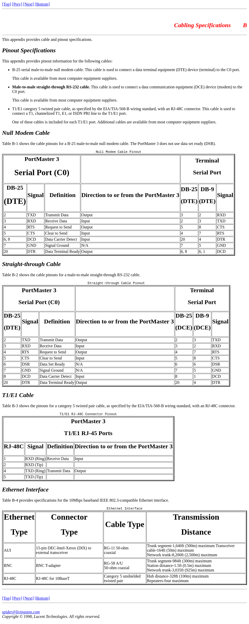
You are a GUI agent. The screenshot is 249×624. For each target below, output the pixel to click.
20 (183, 240)
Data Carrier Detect (61, 240)
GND (31, 246)
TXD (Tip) (34, 479)
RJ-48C (14, 448)
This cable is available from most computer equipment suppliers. (65, 78)
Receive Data (56, 222)
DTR (221, 240)
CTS (220, 228)
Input (85, 222)
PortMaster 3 (42, 159)
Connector (69, 519)
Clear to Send (56, 234)
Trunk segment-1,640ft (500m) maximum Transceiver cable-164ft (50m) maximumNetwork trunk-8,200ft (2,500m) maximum (191, 553)
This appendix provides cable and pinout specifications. (47, 39)
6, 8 (7, 240)
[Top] (6, 4)
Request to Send (58, 228)
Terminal (207, 161)
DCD (31, 240)
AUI (7, 553)
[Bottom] (42, 4)
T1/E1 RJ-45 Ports (88, 435)
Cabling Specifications (203, 25)
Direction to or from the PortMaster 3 (130, 195)
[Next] (28, 4)
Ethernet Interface (25, 491)
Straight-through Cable (31, 264)
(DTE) (15, 201)
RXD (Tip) (34, 467)
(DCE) (183, 329)
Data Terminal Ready (62, 252)
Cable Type (124, 527)
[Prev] (17, 4)
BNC (8, 568)
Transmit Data (56, 216)
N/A (84, 246)
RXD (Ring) (35, 461)
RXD (221, 216)
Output (86, 216)
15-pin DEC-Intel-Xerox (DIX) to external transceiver (63, 553)
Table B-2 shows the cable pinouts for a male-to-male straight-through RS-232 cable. (71, 275)
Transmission (196, 519)
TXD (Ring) (35, 473)
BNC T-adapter (48, 568)
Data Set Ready (52, 366)
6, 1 (202, 252)
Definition (62, 195)
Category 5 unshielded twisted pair (122, 581)
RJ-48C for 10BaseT (53, 581)
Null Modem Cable (26, 132)
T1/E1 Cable (18, 396)
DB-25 (15, 188)
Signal (35, 195)
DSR (26, 366)
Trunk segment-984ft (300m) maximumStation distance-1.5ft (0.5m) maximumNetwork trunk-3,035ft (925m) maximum (180, 568)
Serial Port (207, 173)
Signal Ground (57, 246)
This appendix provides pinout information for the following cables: (57, 61)
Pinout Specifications (29, 50)
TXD (31, 216)
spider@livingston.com (21, 615)
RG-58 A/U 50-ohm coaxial (116, 568)
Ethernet (19, 519)
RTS (31, 228)
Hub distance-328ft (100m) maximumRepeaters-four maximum (178, 581)
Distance (196, 534)
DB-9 (207, 190)
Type (19, 534)
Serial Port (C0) (41, 173)
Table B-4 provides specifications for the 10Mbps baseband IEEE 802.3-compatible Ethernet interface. (85, 502)
